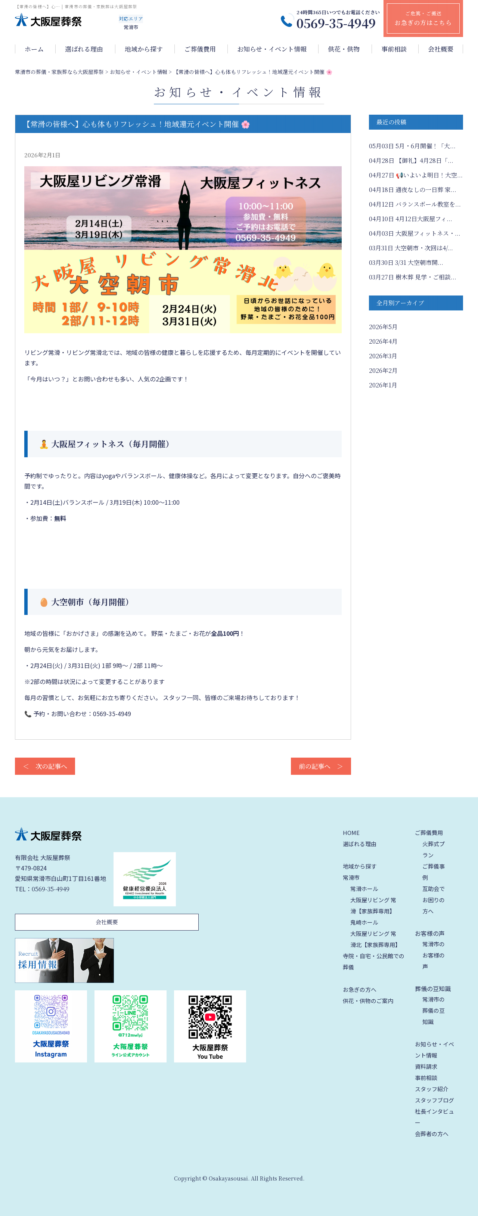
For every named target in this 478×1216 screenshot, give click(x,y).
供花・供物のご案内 (368, 1001)
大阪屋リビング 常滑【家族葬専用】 (373, 905)
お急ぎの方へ (359, 989)
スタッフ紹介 (431, 1089)
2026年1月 (383, 385)
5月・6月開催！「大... (412, 146)
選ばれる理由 (84, 48)
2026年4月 (383, 341)
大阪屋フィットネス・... (414, 233)
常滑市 (351, 877)
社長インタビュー (434, 1116)
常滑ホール (364, 888)
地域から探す (144, 48)
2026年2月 (383, 370)
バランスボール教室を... (415, 204)
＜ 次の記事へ (45, 766)
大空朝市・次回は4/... (411, 248)
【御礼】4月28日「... (411, 160)
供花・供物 (344, 48)
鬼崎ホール (364, 922)
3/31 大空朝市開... (406, 262)
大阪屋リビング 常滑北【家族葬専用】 (375, 939)
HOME (351, 832)
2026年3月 (383, 356)
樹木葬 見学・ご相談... (412, 277)
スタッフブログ (434, 1100)
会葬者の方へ (431, 1134)
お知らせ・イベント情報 (272, 48)
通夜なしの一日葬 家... (412, 189)
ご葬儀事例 (433, 871)
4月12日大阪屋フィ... (410, 218)
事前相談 (394, 48)
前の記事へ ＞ (321, 766)
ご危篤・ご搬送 (423, 18)
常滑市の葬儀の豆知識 (433, 1010)
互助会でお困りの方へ (433, 900)
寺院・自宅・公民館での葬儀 (373, 961)
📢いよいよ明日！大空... (416, 175)
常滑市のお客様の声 (433, 955)
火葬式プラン (433, 849)
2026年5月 (383, 326)
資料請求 (426, 1066)
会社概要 (440, 48)
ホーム (34, 48)
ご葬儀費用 (200, 48)
